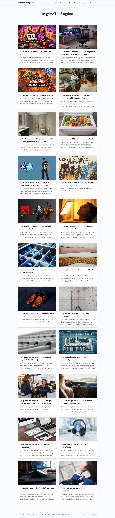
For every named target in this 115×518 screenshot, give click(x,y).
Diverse (47, 3)
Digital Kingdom (26, 3)
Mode (54, 3)
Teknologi (83, 3)
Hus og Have (73, 3)
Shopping (62, 3)
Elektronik (93, 3)
